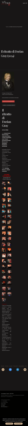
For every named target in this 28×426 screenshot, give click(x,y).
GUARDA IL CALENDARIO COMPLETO (9, 105)
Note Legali (3, 405)
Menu (25, 3)
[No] (26, 421)
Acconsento (9, 423)
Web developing (4, 406)
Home (7, 26)
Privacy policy (3, 403)
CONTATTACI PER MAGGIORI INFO (8, 101)
